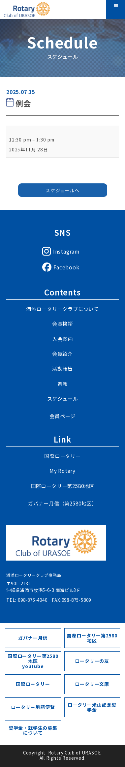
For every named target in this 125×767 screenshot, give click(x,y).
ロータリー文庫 (92, 684)
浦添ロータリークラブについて (62, 308)
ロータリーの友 (92, 661)
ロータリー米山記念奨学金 (92, 707)
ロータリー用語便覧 (33, 707)
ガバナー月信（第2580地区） (62, 503)
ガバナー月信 (32, 637)
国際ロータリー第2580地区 (62, 485)
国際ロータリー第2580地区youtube (33, 661)
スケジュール (62, 398)
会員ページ (62, 416)
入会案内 (62, 338)
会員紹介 (62, 353)
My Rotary (62, 470)
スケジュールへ (62, 192)
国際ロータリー (62, 455)
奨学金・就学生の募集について (33, 730)
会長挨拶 (62, 323)
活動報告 (62, 368)
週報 (62, 383)
